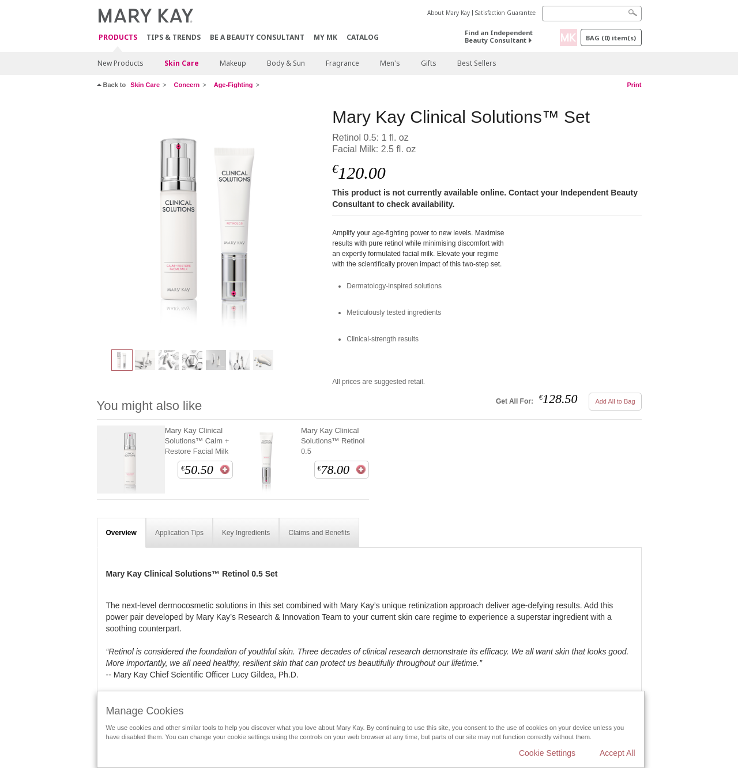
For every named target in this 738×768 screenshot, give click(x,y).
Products (118, 37)
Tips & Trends (173, 37)
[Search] (592, 13)
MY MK (325, 37)
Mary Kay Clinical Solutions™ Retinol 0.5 (333, 440)
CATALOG (363, 37)
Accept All (617, 753)
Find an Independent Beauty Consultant (499, 36)
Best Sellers (476, 63)
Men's (390, 63)
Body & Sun (286, 63)
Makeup (233, 63)
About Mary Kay (448, 13)
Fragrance (342, 63)
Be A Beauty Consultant (257, 37)
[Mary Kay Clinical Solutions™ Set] (210, 222)
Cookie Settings (547, 753)
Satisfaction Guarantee (505, 13)
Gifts (428, 63)
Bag (611, 37)
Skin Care (181, 63)
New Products (120, 63)
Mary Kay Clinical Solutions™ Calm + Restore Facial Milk (197, 440)
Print (634, 84)
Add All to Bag (615, 401)
